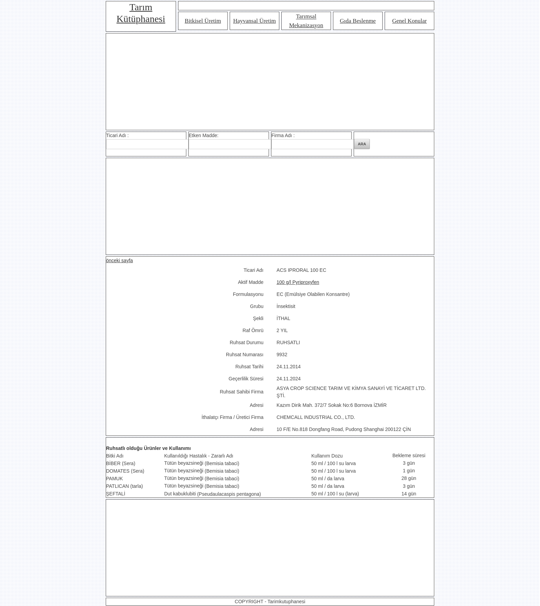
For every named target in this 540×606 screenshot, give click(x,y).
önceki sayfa (119, 260)
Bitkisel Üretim (203, 21)
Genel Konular (409, 21)
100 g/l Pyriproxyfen (298, 282)
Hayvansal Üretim (254, 21)
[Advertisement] (270, 81)
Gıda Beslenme (358, 21)
